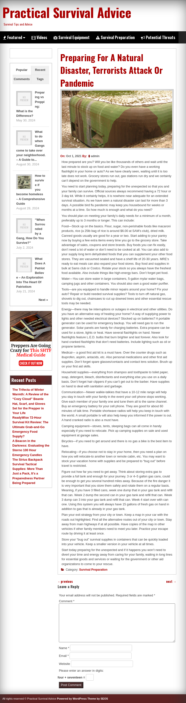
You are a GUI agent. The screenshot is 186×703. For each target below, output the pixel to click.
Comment (66, 601)
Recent (40, 70)
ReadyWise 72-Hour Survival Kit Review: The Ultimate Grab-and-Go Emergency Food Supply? (30, 427)
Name (64, 648)
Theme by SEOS (97, 698)
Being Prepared (23, 483)
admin (95, 156)
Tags (40, 79)
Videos (39, 37)
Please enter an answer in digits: (81, 670)
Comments (22, 79)
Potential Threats (158, 37)
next (171, 581)
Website (64, 664)
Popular (22, 70)
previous (65, 581)
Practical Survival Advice (66, 12)
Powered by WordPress (72, 698)
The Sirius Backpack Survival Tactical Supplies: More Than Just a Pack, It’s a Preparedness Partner (28, 469)
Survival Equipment (72, 37)
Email (64, 656)
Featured (14, 37)
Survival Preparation (115, 37)
